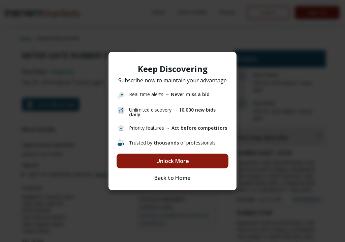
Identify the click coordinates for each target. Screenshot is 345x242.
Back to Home (172, 178)
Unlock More (172, 161)
